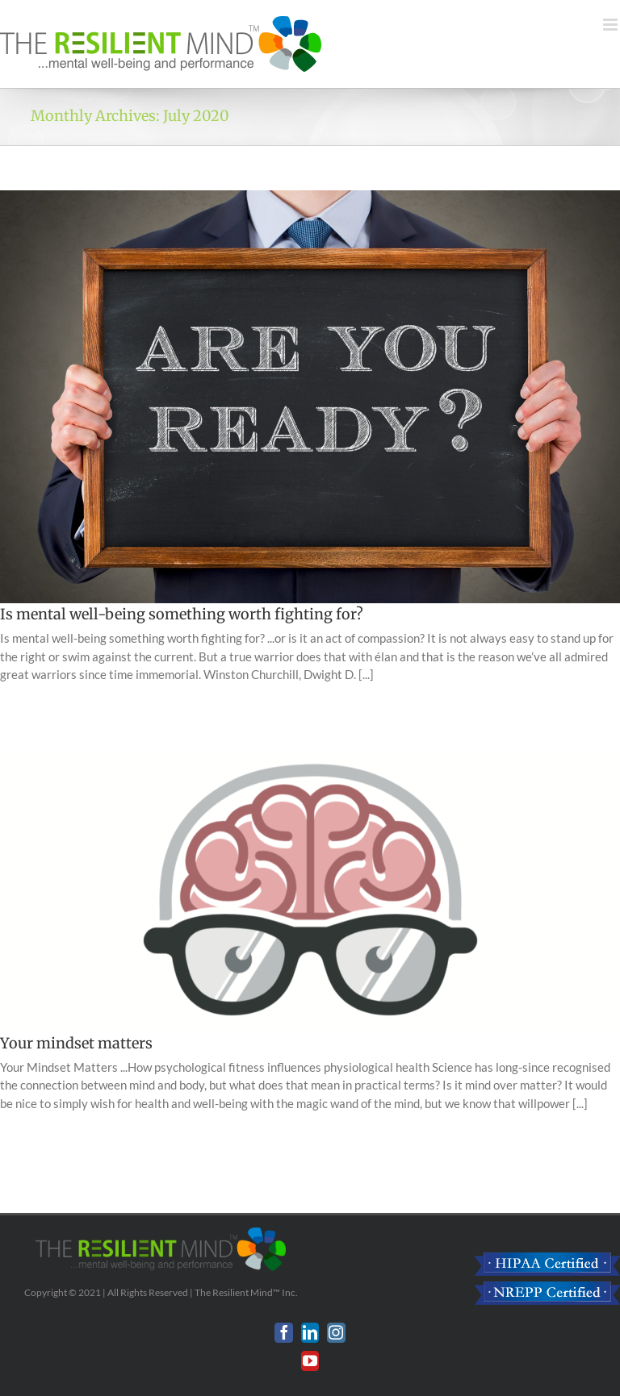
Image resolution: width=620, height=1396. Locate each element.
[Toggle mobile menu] (611, 24)
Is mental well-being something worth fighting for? (181, 614)
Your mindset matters (76, 1043)
